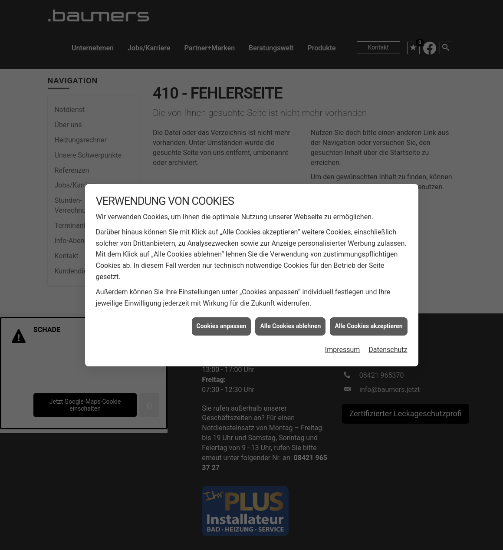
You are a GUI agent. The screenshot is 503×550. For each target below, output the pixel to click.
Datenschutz (387, 343)
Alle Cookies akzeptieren (368, 319)
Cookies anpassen (222, 319)
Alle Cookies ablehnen (290, 319)
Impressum (342, 343)
